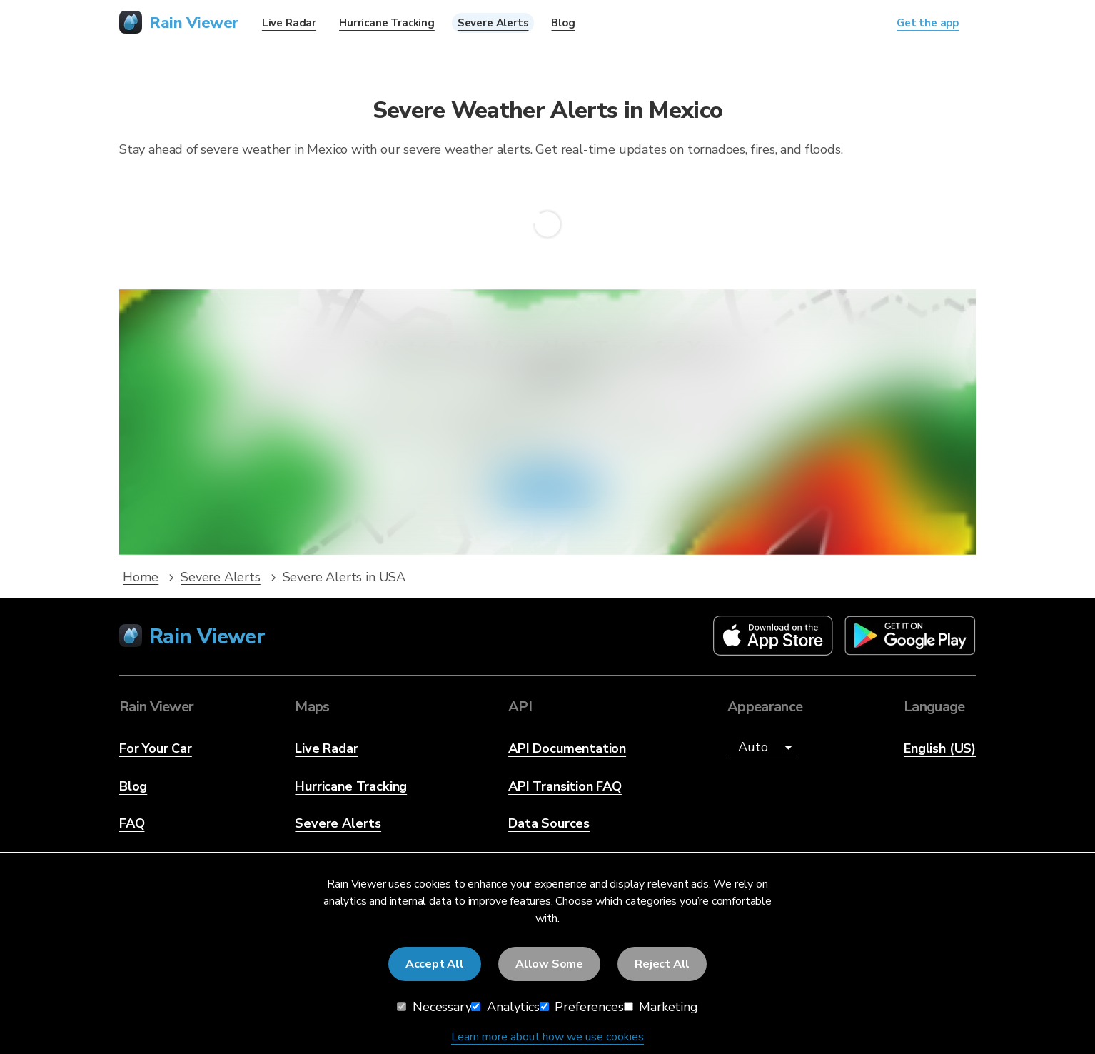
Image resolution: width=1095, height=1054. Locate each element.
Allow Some (549, 964)
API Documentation (567, 748)
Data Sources (549, 823)
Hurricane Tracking (351, 786)
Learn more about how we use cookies (547, 1037)
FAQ (131, 823)
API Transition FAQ (565, 786)
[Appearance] (762, 747)
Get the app (547, 489)
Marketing (661, 1006)
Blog (133, 786)
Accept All (434, 964)
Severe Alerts (338, 823)
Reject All (662, 964)
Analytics (505, 1006)
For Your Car (155, 748)
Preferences (582, 1006)
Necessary (434, 1006)
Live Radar (326, 748)
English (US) (940, 748)
